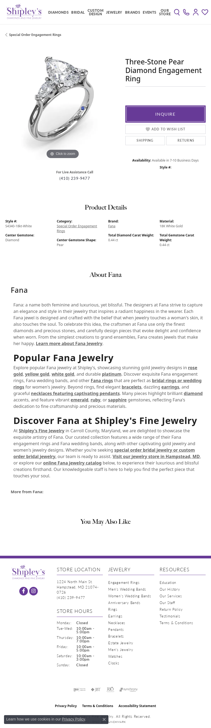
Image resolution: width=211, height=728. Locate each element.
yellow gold (37, 374)
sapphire (117, 400)
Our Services (171, 595)
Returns (186, 140)
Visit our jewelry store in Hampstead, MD (155, 456)
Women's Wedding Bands (129, 595)
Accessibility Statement (137, 706)
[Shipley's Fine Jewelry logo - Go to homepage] (24, 12)
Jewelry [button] (114, 12)
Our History (170, 589)
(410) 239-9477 (74, 178)
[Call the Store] (71, 597)
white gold (63, 374)
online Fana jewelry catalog (72, 463)
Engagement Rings (124, 582)
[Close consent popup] (104, 719)
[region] (62, 102)
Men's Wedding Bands (127, 589)
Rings (113, 609)
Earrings (115, 616)
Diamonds (58, 12)
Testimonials (170, 616)
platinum (112, 374)
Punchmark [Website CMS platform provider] (116, 722)
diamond (193, 393)
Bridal (78, 12)
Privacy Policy (66, 706)
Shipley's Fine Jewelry (41, 431)
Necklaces (116, 622)
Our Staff (167, 602)
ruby (95, 400)
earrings (170, 387)
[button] (177, 12)
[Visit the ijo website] (79, 690)
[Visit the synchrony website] (128, 690)
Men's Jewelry (120, 649)
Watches (115, 656)
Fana (111, 226)
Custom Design (95, 12)
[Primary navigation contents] (108, 12)
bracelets (131, 387)
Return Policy (171, 609)
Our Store (165, 12)
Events (149, 12)
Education (168, 582)
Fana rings (102, 380)
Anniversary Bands (124, 602)
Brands (132, 12)
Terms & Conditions (176, 622)
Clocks (113, 662)
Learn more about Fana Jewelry (69, 343)
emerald (79, 400)
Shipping (145, 140)
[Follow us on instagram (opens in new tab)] (33, 591)
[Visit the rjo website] (110, 690)
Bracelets (116, 636)
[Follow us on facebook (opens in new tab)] (23, 591)
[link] (186, 12)
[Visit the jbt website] (96, 690)
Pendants (116, 629)
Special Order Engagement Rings (35, 34)
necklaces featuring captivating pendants (75, 393)
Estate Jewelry (120, 642)
